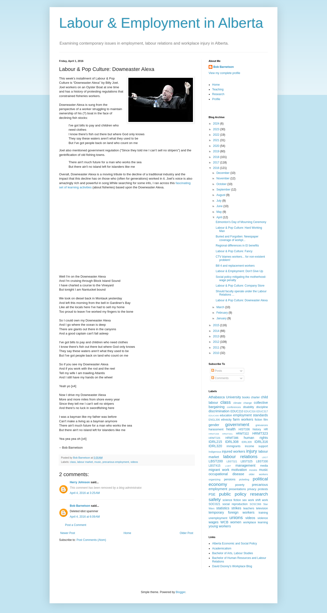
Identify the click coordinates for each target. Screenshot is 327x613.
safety (215, 499)
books (246, 397)
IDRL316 (261, 442)
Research (218, 94)
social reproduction (235, 504)
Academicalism (221, 548)
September (223, 189)
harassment (216, 429)
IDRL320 (215, 446)
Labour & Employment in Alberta (161, 23)
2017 (216, 162)
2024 (216, 123)
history (256, 429)
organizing (214, 479)
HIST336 (244, 429)
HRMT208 (214, 433)
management (245, 465)
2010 (216, 353)
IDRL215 (215, 442)
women (235, 522)
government (237, 424)
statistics (222, 508)
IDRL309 (247, 442)
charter (255, 397)
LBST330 (262, 461)
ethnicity (226, 419)
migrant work (219, 470)
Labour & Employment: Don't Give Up (239, 271)
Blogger (180, 592)
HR (266, 429)
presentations (237, 489)
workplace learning (255, 522)
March (220, 307)
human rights (256, 438)
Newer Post (67, 533)
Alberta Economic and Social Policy (234, 543)
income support (256, 446)
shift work (261, 500)
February (222, 312)
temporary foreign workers (231, 512)
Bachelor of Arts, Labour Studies (232, 553)
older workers (258, 474)
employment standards (250, 415)
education (226, 415)
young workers (220, 526)
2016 (216, 168)
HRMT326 (214, 438)
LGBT (228, 465)
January (221, 318)
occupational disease (226, 474)
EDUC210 (236, 411)
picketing (244, 479)
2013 (216, 336)
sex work (248, 500)
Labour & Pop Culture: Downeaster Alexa (242, 300)
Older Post (186, 533)
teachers (248, 508)
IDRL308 (231, 442)
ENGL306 (214, 419)
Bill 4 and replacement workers (235, 265)
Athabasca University (225, 397)
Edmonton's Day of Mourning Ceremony (241, 222)
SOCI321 (214, 504)
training (263, 512)
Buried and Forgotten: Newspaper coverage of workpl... (237, 238)
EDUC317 (262, 411)
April (219, 217)
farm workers (243, 419)
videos (134, 461)
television (262, 508)
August (221, 195)
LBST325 (246, 461)
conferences (234, 407)
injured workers (233, 451)
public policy (232, 494)
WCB (224, 522)
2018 (216, 157)
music (97, 461)
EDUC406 (214, 415)
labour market (85, 461)
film (265, 419)
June (219, 206)
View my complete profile (224, 73)
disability (248, 407)
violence (262, 518)
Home (127, 533)
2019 (216, 151)
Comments (220, 378)
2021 (216, 140)
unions (236, 517)
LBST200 (216, 461)
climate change (242, 402)
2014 (216, 331)
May (219, 212)
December (223, 173)
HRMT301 (227, 433)
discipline (262, 407)
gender (214, 425)
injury (251, 451)
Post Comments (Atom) (91, 540)
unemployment (218, 518)
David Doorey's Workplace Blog (232, 566)
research (259, 494)
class (73, 461)
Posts (216, 370)
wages (214, 522)
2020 (216, 146)
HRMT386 (231, 438)
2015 (216, 325)
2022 (216, 134)
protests (263, 489)
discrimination (219, 411)
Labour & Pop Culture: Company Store (240, 285)
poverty (239, 485)
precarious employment (116, 461)
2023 (216, 129)
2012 (216, 342)
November (223, 178)
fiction (258, 419)
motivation (239, 470)
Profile (216, 99)
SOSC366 (255, 504)
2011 (216, 347)
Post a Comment (75, 525)
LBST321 (232, 461)
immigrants (234, 446)
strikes (236, 508)
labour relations (240, 456)
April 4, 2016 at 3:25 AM (85, 493)
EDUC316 (250, 411)
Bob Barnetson (80, 505)
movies (253, 470)
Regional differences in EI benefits (237, 245)
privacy (251, 489)
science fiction (232, 500)
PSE (212, 494)
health (231, 429)
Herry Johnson (80, 482)
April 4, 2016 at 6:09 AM (85, 516)
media (264, 465)
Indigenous (215, 451)
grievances (262, 425)
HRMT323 (260, 433)
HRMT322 (242, 433)
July (219, 200)
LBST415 (214, 465)
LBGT (265, 457)
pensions (229, 479)
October (221, 184)
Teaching (218, 89)
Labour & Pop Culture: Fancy (234, 251)
